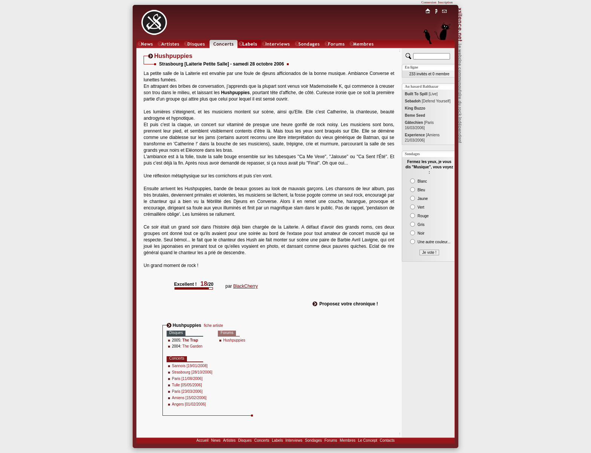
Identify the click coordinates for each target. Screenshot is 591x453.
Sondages (313, 440)
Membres (347, 440)
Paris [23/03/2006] (187, 391)
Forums (331, 440)
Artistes (229, 440)
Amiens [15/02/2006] (189, 398)
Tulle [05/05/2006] (187, 385)
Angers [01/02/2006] (189, 404)
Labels (277, 440)
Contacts (387, 440)
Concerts (261, 440)
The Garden (192, 346)
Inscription (445, 2)
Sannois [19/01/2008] (190, 366)
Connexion (428, 2)
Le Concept (367, 440)
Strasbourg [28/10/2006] (192, 372)
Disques (245, 440)
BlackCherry (245, 286)
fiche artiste (213, 325)
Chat (445, 51)
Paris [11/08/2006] (187, 379)
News (215, 440)
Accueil (202, 440)
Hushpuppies (234, 340)
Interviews (293, 440)
